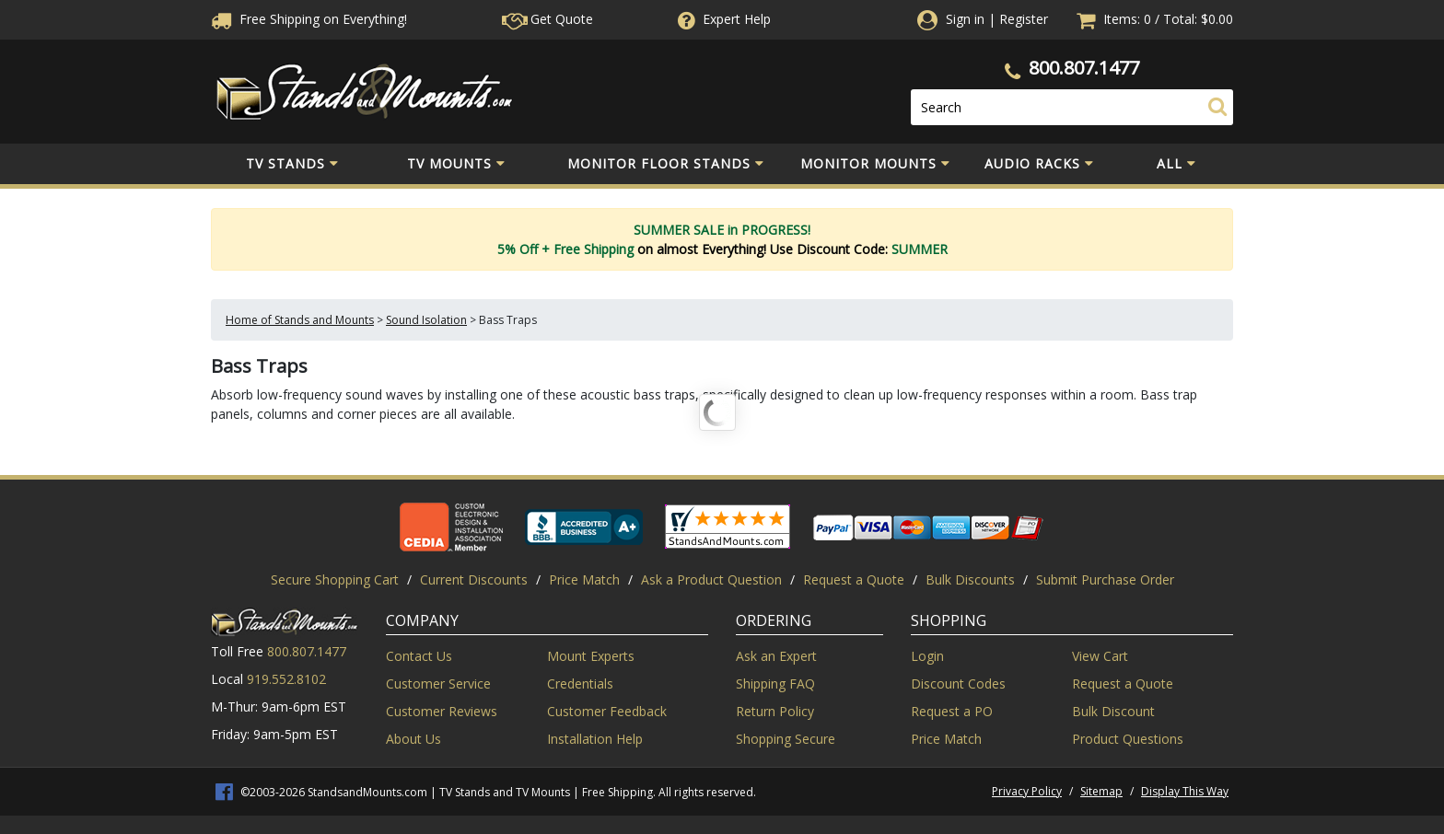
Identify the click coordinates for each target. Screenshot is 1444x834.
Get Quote (547, 19)
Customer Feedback (607, 711)
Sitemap (1101, 791)
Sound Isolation (426, 320)
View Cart (1100, 656)
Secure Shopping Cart (335, 579)
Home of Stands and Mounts (300, 320)
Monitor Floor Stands (665, 164)
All (1176, 164)
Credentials (580, 683)
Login (927, 656)
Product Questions (1127, 738)
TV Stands (292, 164)
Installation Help (595, 738)
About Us (413, 738)
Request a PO (952, 711)
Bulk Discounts (970, 579)
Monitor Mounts (875, 164)
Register (1023, 19)
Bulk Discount (1113, 711)
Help (722, 19)
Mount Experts (591, 656)
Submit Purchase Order (1105, 579)
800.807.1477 (1084, 67)
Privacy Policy (1027, 791)
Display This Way (1185, 791)
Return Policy (775, 711)
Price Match (584, 579)
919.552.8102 (286, 679)
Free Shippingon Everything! (309, 19)
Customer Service (438, 683)
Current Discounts (474, 579)
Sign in (965, 19)
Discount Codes (958, 683)
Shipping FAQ (775, 683)
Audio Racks (1039, 164)
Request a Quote (853, 579)
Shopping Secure (785, 738)
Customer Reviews (441, 711)
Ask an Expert (776, 656)
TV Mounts (456, 164)
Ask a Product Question (711, 579)
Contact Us (419, 656)
